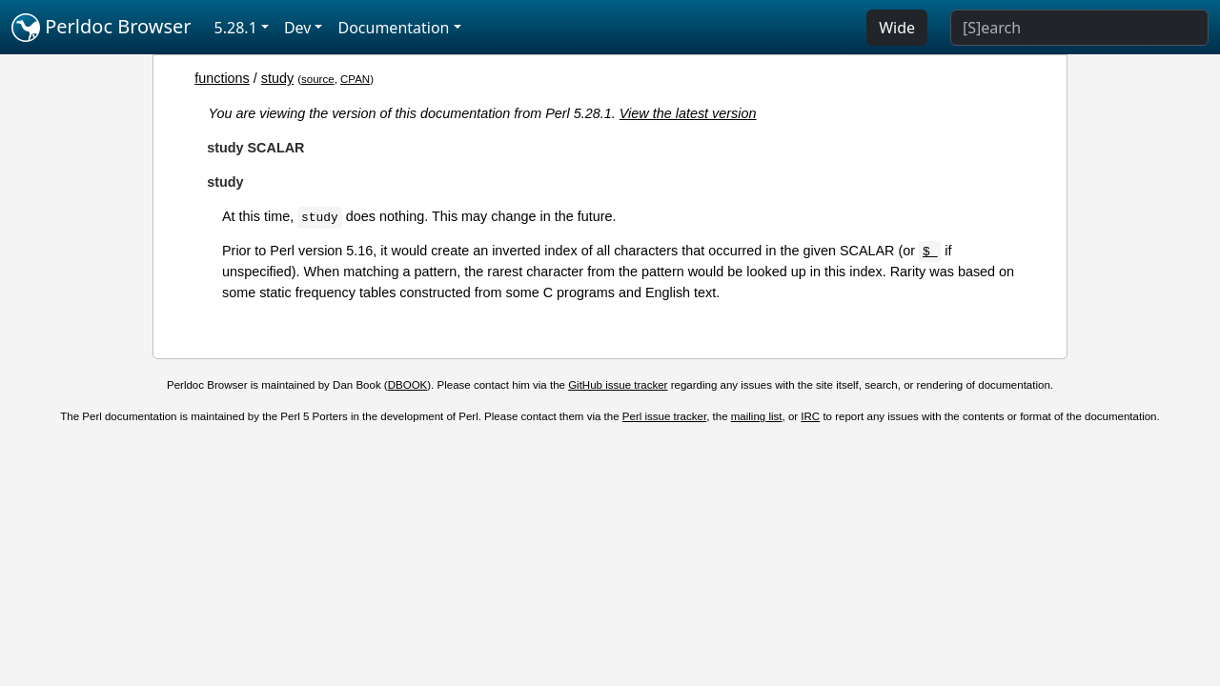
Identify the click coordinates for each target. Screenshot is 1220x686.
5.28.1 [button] (235, 27)
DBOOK (408, 385)
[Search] (1079, 28)
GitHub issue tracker (617, 385)
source (318, 79)
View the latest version (688, 113)
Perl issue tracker (664, 416)
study (277, 78)
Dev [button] (298, 27)
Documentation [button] (393, 27)
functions (222, 78)
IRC (810, 416)
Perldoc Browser (101, 27)
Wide (897, 27)
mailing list (757, 416)
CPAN (355, 79)
